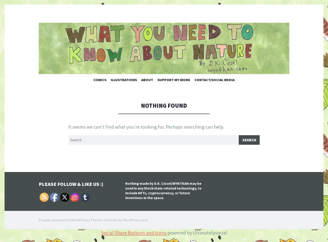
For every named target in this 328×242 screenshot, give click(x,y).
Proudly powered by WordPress (63, 221)
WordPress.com (135, 221)
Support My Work (173, 79)
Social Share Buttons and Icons (134, 233)
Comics (99, 79)
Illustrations (124, 79)
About (147, 79)
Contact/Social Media (215, 79)
